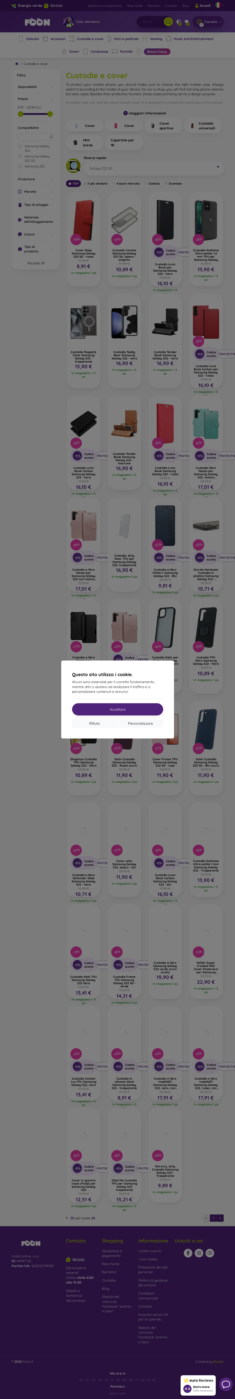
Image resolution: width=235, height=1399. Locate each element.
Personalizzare (140, 723)
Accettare (118, 709)
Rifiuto (94, 723)
